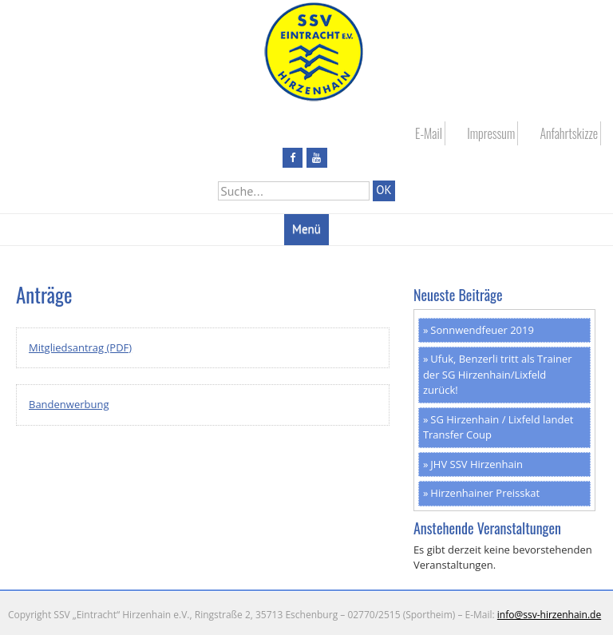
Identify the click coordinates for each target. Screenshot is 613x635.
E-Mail (428, 133)
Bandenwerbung (69, 404)
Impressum (491, 133)
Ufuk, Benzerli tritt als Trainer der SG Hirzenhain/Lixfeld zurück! (497, 374)
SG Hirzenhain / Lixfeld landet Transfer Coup (498, 427)
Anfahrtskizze (569, 133)
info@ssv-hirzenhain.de (549, 614)
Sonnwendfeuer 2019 (482, 330)
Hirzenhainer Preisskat (485, 493)
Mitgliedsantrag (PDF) (80, 347)
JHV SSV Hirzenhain (476, 464)
